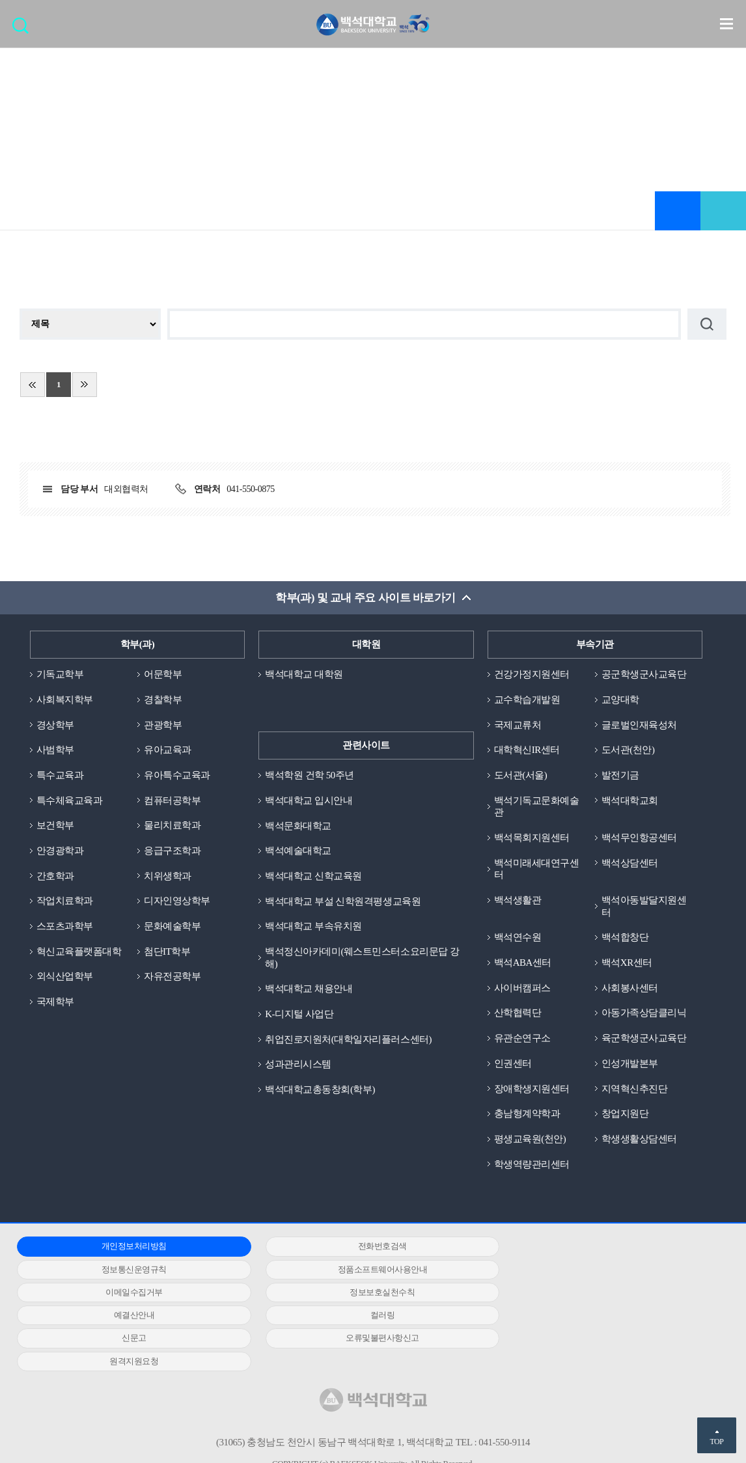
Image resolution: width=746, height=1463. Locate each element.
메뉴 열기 (726, 23)
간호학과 (55, 876)
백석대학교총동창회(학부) (320, 1090)
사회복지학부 (64, 699)
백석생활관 (518, 901)
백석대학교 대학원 (303, 674)
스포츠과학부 (64, 927)
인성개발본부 (629, 1064)
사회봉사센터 (629, 988)
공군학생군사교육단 (644, 674)
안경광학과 (60, 851)
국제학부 (55, 1002)
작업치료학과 (64, 901)
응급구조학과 (172, 851)
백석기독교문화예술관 (536, 806)
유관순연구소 (522, 1038)
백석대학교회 (629, 800)
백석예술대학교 (298, 851)
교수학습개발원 (527, 699)
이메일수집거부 (364, 1270)
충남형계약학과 (527, 1115)
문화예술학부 (172, 927)
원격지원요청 (363, 1316)
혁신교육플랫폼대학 (79, 952)
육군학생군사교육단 (644, 1038)
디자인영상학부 (177, 901)
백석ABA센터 (522, 963)
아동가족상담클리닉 (644, 1014)
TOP (716, 1441)
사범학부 (55, 750)
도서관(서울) (520, 775)
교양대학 (620, 699)
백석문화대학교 (298, 826)
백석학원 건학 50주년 (309, 775)
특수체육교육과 (69, 800)
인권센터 (513, 1064)
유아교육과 (167, 750)
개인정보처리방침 (127, 1247)
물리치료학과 (172, 826)
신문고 (599, 1293)
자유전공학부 (172, 977)
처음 (32, 384)
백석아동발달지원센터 (644, 907)
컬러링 (364, 1293)
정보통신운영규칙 (599, 1247)
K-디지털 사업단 (299, 1014)
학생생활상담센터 (639, 1139)
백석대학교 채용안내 (308, 989)
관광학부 (163, 725)
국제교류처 (518, 725)
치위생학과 (167, 876)
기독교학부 (60, 674)
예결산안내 (127, 1293)
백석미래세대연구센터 (536, 869)
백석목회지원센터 (532, 838)
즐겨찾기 (677, 210)
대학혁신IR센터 (527, 750)
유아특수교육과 (177, 775)
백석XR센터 (626, 963)
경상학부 (55, 725)
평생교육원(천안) (530, 1139)
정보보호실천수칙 (599, 1270)
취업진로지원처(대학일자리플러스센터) (348, 1040)
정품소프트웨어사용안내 (128, 1270)
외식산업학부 (64, 977)
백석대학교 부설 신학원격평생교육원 (343, 901)
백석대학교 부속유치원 (313, 927)
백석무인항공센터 (639, 838)
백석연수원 (518, 938)
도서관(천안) (628, 750)
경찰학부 (163, 699)
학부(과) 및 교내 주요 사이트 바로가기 (365, 598)
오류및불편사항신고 (128, 1316)
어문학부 (163, 674)
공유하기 (723, 210)
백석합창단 (625, 938)
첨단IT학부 (167, 952)
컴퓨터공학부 (172, 800)
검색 (24, 30)
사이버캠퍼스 (522, 988)
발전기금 (620, 775)
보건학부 (55, 826)
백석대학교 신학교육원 (313, 876)
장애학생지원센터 (532, 1089)
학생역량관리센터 (532, 1165)
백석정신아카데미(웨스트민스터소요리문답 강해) (362, 958)
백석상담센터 (629, 863)
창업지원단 (625, 1115)
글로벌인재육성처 (639, 725)
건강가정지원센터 (532, 674)
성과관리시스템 (298, 1065)
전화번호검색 (363, 1247)
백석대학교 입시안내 (308, 800)
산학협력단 (518, 1014)
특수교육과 (60, 775)
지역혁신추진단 (634, 1089)
